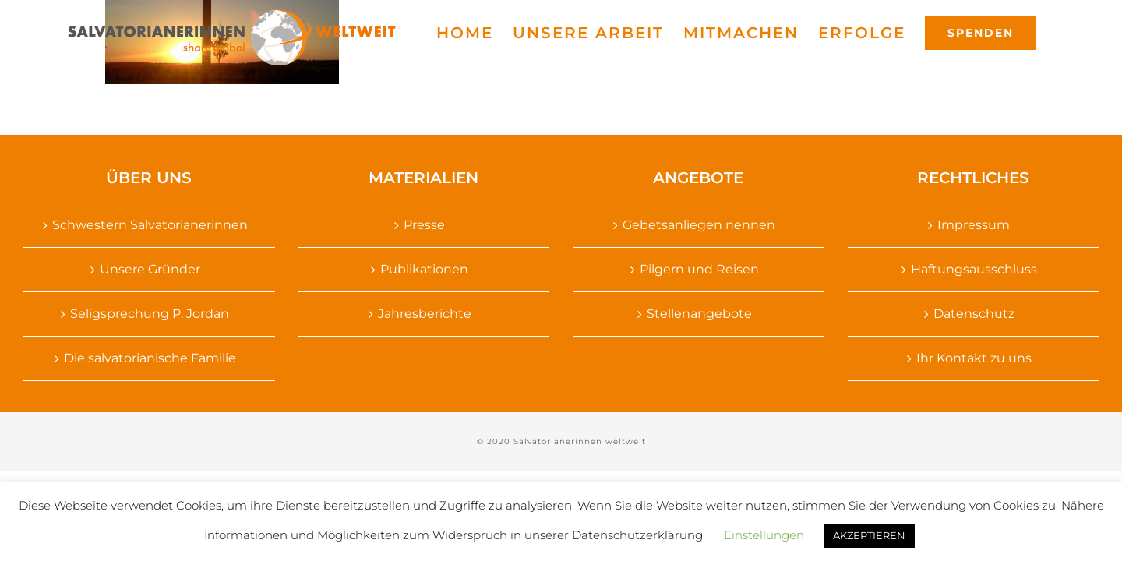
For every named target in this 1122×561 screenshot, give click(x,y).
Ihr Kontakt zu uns (974, 358)
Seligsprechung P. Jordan (149, 313)
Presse (424, 224)
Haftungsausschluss (974, 269)
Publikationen (424, 269)
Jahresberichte (424, 313)
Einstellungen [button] (764, 534)
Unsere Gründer (150, 269)
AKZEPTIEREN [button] (869, 535)
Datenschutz (973, 313)
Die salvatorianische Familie (150, 358)
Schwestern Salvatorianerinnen (150, 224)
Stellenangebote (699, 313)
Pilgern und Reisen (699, 269)
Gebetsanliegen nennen (699, 224)
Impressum (973, 224)
